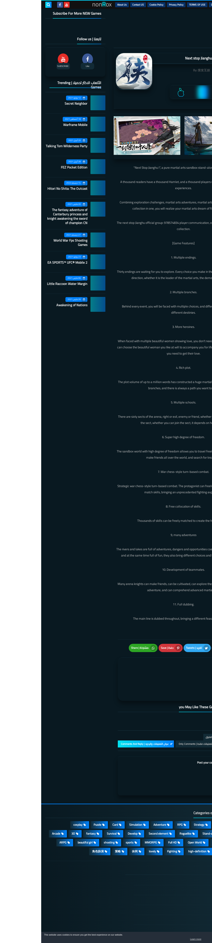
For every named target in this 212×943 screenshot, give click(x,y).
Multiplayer (194, 806)
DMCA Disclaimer (179, 4)
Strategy (158, 797)
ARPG (21, 815)
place (175, 815)
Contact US (97, 4)
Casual (178, 797)
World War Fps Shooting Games (29, 242)
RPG (138, 797)
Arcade (15, 806)
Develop (91, 806)
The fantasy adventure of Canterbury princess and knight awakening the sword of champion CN (26, 216)
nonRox (176, 930)
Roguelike (144, 806)
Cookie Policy (115, 4)
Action (197, 797)
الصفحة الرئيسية (184, 853)
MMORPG (110, 815)
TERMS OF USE (156, 4)
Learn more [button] (172, 939)
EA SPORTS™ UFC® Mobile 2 (26, 262)
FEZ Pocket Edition (33, 167)
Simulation (94, 797)
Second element (117, 806)
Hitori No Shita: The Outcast (26, 188)
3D (32, 806)
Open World (154, 815)
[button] (195, 938)
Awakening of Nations (30, 305)
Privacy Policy (135, 4)
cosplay (36, 797)
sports (88, 815)
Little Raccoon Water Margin (26, 284)
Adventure (118, 797)
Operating (195, 815)
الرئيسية (198, 4)
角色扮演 (57, 824)
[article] (110, 662)
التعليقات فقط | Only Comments (154, 716)
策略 (77, 824)
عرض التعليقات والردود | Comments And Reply (104, 716)
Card (74, 797)
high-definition (156, 824)
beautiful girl (43, 815)
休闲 (93, 824)
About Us (81, 4)
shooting (68, 815)
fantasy (49, 806)
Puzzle (56, 797)
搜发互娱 (163, 70)
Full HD (131, 815)
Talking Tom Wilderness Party (25, 146)
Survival (70, 806)
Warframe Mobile (34, 125)
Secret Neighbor (34, 103)
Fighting (131, 824)
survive (196, 824)
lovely (111, 824)
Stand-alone (168, 806)
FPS (178, 824)
